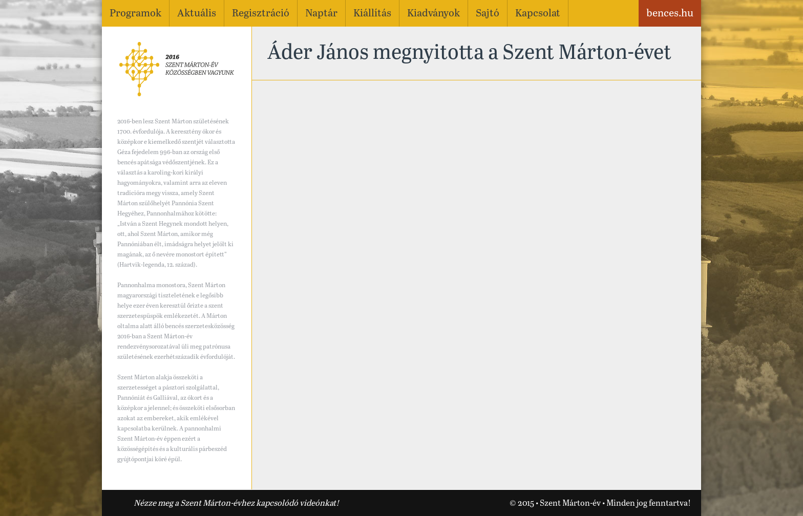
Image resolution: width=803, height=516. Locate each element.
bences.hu (669, 13)
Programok (135, 13)
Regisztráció (260, 13)
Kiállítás (372, 13)
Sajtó (487, 13)
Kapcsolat (537, 13)
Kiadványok (433, 13)
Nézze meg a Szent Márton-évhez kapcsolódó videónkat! (236, 503)
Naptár (321, 13)
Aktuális (196, 13)
